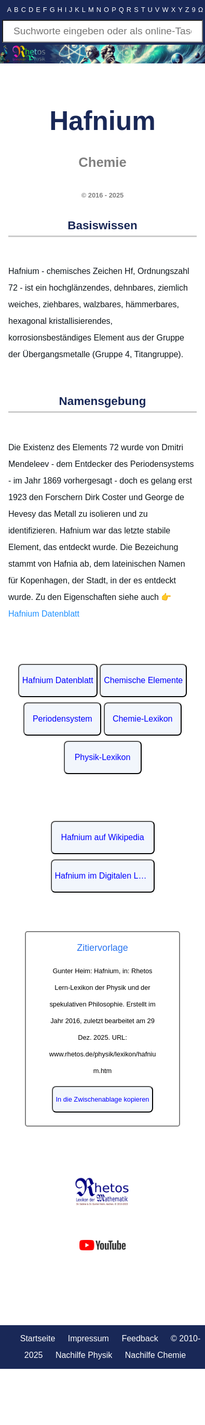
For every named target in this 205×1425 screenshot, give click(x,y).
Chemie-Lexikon (143, 718)
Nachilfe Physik (84, 1355)
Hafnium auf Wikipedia (102, 837)
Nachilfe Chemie (155, 1355)
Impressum (88, 1338)
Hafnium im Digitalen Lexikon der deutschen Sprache (105, 875)
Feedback (139, 1338)
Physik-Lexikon (103, 757)
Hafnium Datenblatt (57, 680)
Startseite (38, 1338)
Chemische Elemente (143, 680)
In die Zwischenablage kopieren (102, 1099)
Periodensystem (62, 718)
